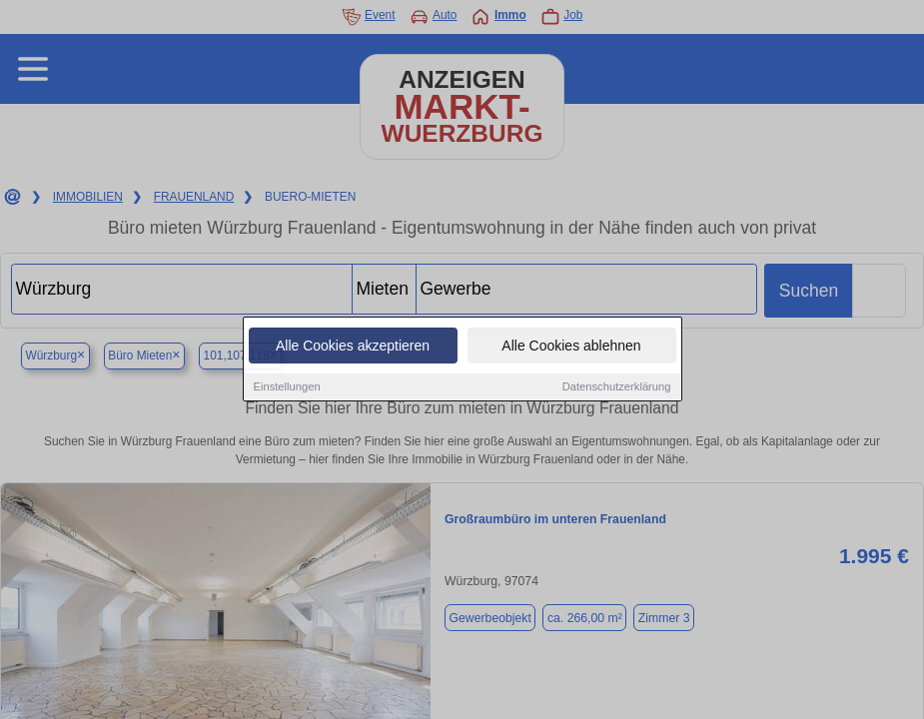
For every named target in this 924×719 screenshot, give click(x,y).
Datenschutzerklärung (616, 387)
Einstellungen (287, 387)
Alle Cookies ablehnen (570, 347)
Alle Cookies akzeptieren (353, 347)
